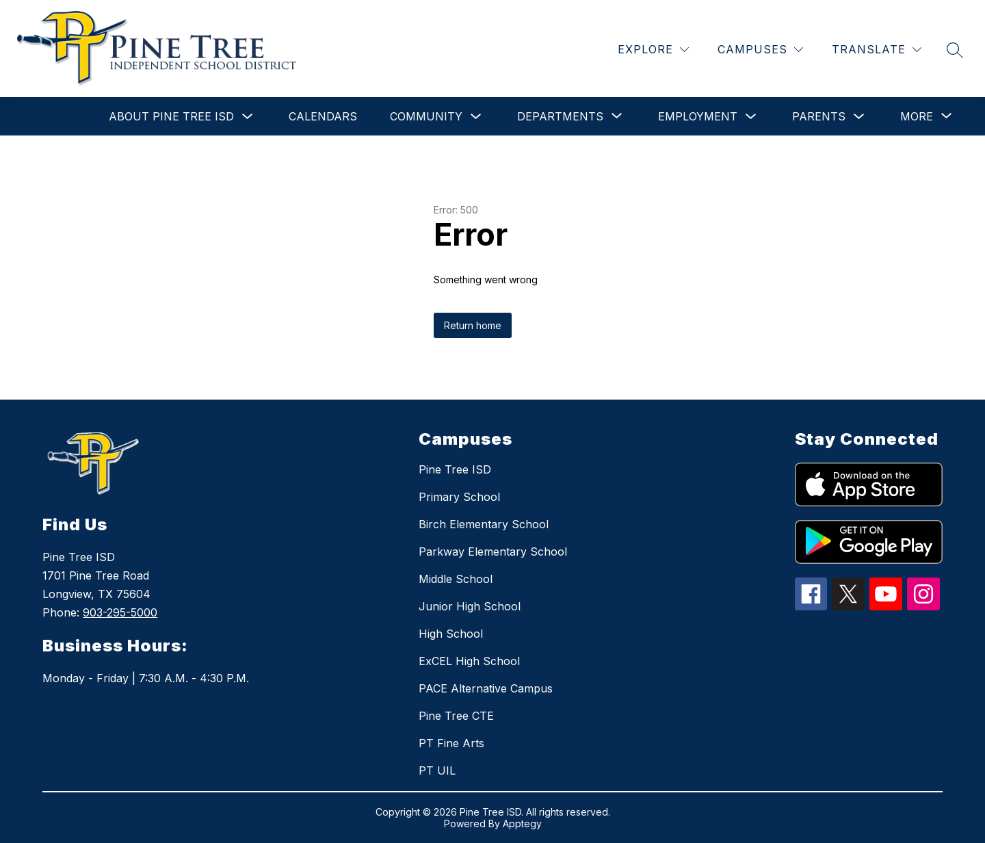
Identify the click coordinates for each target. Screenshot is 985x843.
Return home (472, 325)
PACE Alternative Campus (486, 688)
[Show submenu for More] (916, 116)
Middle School (455, 579)
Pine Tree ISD (455, 469)
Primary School (459, 497)
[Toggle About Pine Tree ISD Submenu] (247, 116)
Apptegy (522, 823)
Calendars (323, 116)
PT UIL (437, 770)
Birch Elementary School (484, 524)
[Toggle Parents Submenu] (859, 116)
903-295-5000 (120, 612)
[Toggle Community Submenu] (476, 116)
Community (426, 116)
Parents (818, 116)
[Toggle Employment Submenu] (751, 116)
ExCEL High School (469, 661)
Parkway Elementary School (493, 551)
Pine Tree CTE (456, 716)
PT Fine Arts (451, 743)
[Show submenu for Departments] (560, 116)
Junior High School (470, 606)
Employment (697, 116)
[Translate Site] (876, 49)
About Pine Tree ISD (171, 116)
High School (451, 633)
